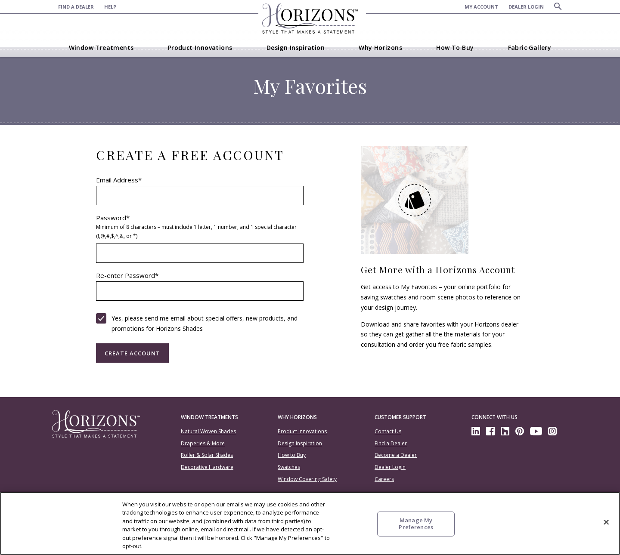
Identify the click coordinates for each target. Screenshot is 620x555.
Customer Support (400, 417)
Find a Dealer (391, 443)
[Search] (558, 6)
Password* (200, 228)
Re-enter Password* (127, 276)
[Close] (606, 522)
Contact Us (388, 431)
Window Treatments (209, 417)
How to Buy (292, 455)
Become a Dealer (396, 455)
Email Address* (119, 180)
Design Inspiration (300, 443)
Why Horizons (297, 417)
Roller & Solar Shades (207, 455)
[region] (310, 523)
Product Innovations (302, 431)
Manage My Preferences (416, 523)
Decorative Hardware (207, 467)
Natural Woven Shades (208, 431)
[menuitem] (81, 6)
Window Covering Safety (307, 479)
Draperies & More (203, 443)
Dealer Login (390, 467)
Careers (384, 479)
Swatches (289, 467)
